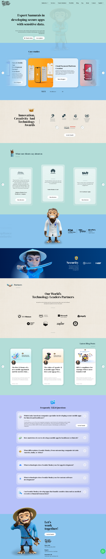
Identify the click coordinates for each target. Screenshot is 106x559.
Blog (77, 3)
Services (53, 3)
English (100, 3)
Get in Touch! (69, 135)
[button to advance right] (103, 73)
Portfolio (71, 3)
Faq (82, 3)
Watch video (28, 38)
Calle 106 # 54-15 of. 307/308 (51, 551)
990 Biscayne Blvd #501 (50, 547)
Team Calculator (62, 3)
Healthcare (53, 91)
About (87, 3)
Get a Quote (39, 38)
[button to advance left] (3, 73)
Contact (94, 3)
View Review (20, 200)
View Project (17, 82)
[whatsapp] (102, 551)
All (62, 91)
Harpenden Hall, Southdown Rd (51, 556)
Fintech (44, 91)
